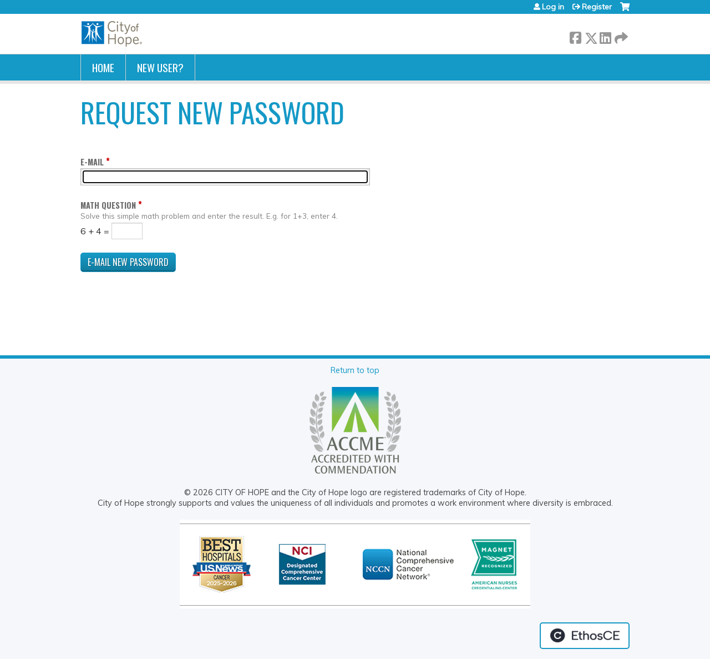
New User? (160, 67)
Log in (553, 7)
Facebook (575, 35)
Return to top (355, 370)
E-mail (92, 162)
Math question (108, 205)
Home (103, 67)
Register (597, 7)
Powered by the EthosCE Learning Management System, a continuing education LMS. (585, 635)
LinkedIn (605, 35)
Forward (620, 35)
